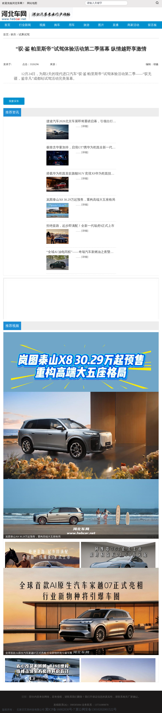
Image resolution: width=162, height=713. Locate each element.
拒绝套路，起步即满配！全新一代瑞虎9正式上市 (80, 225)
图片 (101, 25)
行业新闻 (25, 25)
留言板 (152, 25)
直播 (116, 25)
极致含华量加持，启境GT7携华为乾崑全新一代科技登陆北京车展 (92, 147)
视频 (42, 25)
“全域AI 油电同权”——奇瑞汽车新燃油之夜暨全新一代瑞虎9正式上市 (94, 252)
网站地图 (32, 3)
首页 (7, 25)
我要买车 (14, 101)
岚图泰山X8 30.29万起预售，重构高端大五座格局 (80, 199)
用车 (72, 25)
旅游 (86, 25)
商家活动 (133, 25)
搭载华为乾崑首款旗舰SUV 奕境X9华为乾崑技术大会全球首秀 (89, 173)
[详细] (84, 126)
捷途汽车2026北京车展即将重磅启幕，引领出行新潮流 (84, 121)
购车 (57, 25)
